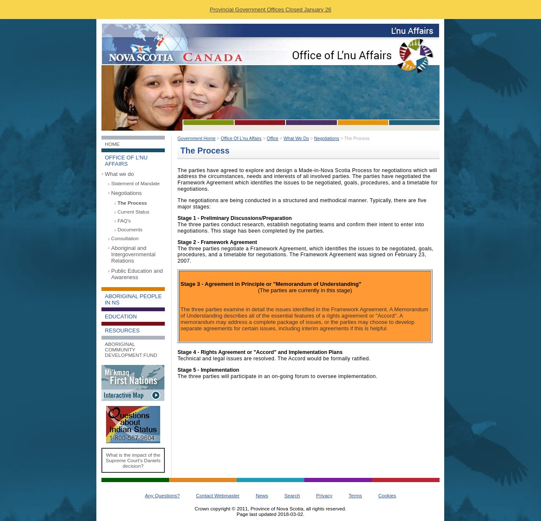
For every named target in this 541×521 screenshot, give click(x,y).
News (262, 495)
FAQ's (124, 220)
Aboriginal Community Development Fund (131, 349)
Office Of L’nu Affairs (241, 138)
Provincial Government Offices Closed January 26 (270, 9)
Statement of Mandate (135, 183)
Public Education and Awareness (137, 274)
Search (292, 495)
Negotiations (126, 193)
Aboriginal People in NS (133, 299)
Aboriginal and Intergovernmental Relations (133, 254)
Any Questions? (162, 495)
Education (121, 316)
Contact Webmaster (218, 495)
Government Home (197, 138)
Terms (355, 495)
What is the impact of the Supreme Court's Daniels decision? (133, 460)
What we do (119, 174)
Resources (122, 330)
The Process (132, 203)
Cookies (387, 495)
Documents (129, 229)
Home (112, 144)
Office (273, 138)
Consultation (125, 238)
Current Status (133, 211)
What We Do (296, 138)
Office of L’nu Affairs (126, 160)
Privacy (324, 495)
